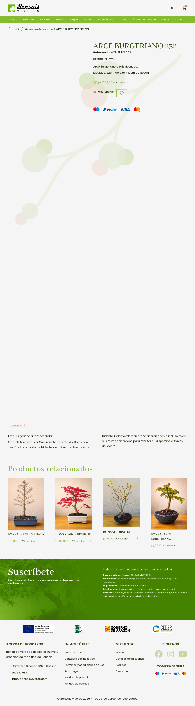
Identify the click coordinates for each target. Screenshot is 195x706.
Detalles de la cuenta (130, 659)
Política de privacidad (79, 678)
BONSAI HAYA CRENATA (19, 537)
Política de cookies (77, 684)
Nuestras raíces (75, 653)
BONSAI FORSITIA (117, 532)
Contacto (180, 19)
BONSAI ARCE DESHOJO (66, 537)
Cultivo (123, 19)
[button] (171, 8)
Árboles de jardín (106, 19)
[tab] (20, 426)
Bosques (74, 19)
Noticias (165, 19)
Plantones (45, 19)
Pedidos (121, 665)
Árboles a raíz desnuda (144, 19)
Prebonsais (28, 19)
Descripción (20, 426)
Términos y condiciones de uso (86, 665)
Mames (88, 19)
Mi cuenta (122, 653)
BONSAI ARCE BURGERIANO (162, 537)
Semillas (60, 19)
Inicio (18, 29)
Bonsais (14, 19)
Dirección (122, 671)
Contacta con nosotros (80, 659)
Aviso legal (71, 671)
